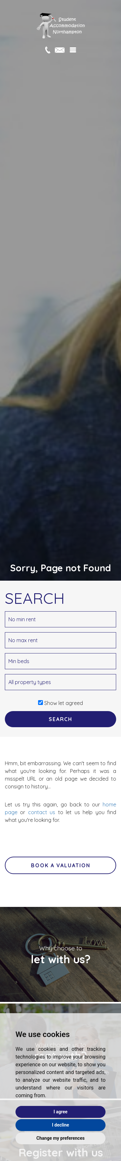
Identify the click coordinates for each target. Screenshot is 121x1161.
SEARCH (60, 719)
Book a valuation (60, 865)
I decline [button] (60, 1125)
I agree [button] (60, 1111)
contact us (41, 812)
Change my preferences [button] (60, 1138)
